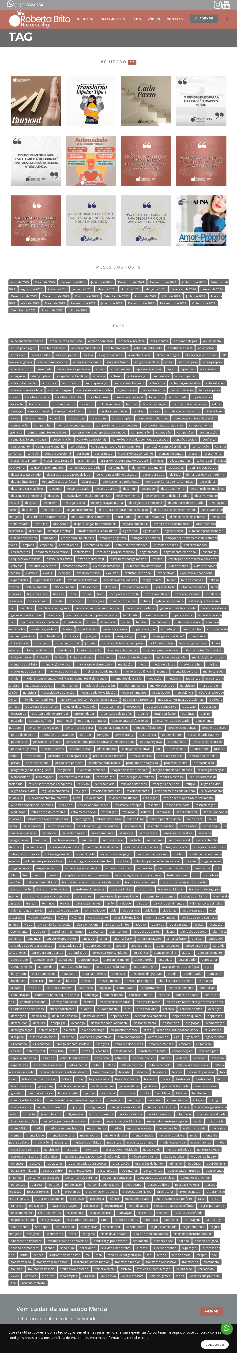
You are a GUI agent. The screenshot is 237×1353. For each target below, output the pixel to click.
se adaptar (42, 1227)
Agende (203, 18)
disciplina (40, 524)
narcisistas (91, 1149)
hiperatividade (182, 615)
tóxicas (65, 903)
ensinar (16, 1051)
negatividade (161, 693)
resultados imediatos (81, 1220)
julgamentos (75, 1114)
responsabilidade (177, 805)
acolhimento (19, 932)
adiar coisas (206, 348)
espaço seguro (182, 1051)
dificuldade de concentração (46, 517)
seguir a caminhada (163, 1227)
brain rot (87, 404)
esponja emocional (24, 1058)
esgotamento (149, 552)
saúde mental (20, 1227)
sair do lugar (135, 819)
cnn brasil (33, 988)
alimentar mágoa (168, 355)
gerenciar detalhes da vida (178, 608)
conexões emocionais (91, 439)
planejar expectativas (136, 749)
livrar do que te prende (134, 657)
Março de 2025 (45, 282)
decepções (176, 468)
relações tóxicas (100, 1213)
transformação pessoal (89, 889)
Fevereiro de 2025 (73, 282)
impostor (155, 1100)
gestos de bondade (175, 1086)
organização (121, 1164)
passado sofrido (40, 721)
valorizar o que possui (64, 910)
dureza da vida (158, 1037)
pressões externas (170, 756)
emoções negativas (113, 538)
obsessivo (134, 707)
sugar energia (211, 861)
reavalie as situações (64, 1206)
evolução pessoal (88, 573)
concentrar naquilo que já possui (57, 995)
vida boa (30, 1276)
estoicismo (101, 1058)
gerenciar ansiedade (140, 608)
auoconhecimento (210, 953)
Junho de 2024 (81, 289)
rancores (17, 1206)
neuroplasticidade (179, 1149)
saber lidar (171, 1220)
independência (177, 1100)
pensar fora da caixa (79, 728)
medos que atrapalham (26, 671)
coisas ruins (98, 418)
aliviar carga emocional (200, 355)
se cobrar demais (59, 826)
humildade (108, 622)
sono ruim (67, 1248)
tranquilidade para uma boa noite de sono (90, 882)
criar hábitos (86, 461)
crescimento (213, 454)
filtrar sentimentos (193, 587)
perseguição (73, 1185)
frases (166, 1079)
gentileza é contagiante (54, 608)
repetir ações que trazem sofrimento (188, 798)
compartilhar (43, 425)
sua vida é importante (115, 1248)
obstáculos (18, 714)
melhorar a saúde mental (101, 671)
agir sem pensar (67, 355)
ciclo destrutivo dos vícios (182, 411)
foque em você (99, 1079)
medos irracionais (139, 1128)
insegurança (125, 636)
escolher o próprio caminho (115, 552)
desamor (129, 489)
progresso (64, 770)
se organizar (88, 1227)
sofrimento (140, 1241)
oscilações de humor (149, 1164)
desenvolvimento (127, 496)
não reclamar (117, 1157)
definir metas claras (203, 468)
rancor (215, 1199)
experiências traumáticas (120, 580)
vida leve (151, 910)
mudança (174, 678)
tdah (14, 875)
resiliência (65, 805)
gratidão (17, 1093)
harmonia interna (155, 615)
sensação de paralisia (177, 833)
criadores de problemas (27, 1009)
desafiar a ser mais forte (27, 489)
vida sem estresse (40, 917)
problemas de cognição (142, 763)
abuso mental (212, 341)
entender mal (36, 1051)
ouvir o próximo (165, 714)
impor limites (192, 629)
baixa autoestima (153, 390)
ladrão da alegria (130, 1114)
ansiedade (45, 369)
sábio (24, 1255)
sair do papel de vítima (165, 819)
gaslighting (45, 1086)
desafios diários (106, 489)
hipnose (89, 1093)
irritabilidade (19, 643)
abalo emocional (88, 925)
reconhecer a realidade (74, 777)
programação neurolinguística (31, 770)
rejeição (81, 791)
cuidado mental (108, 1009)
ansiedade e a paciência (74, 369)
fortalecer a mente (187, 594)
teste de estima (177, 875)
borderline (18, 981)
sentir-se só (89, 840)
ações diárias (127, 390)
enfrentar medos (195, 545)
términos (48, 903)
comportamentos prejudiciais (163, 425)
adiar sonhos (118, 932)
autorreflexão (215, 383)
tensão (53, 875)
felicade (124, 1072)
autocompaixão (185, 376)
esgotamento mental (152, 1051)
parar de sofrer (52, 1171)
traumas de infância (194, 896)
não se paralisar (174, 1157)
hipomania (108, 1093)
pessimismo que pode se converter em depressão (100, 742)
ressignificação (205, 805)
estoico (157, 559)
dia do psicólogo (93, 1030)
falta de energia (64, 587)
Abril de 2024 (130, 289)
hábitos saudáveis (188, 622)
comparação (19, 425)
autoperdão (46, 967)
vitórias (76, 917)
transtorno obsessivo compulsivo (47, 896)
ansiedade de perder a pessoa (31, 946)
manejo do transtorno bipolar (167, 1121)
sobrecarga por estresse (110, 1241)
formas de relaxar (157, 594)
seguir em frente (102, 833)
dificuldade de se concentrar (90, 517)
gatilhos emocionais (169, 601)
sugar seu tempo (48, 868)
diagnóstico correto (79, 510)
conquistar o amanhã (50, 447)
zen (13, 1283)
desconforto (171, 1023)
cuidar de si (204, 461)
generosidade (128, 1086)
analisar (197, 939)
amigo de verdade (146, 362)
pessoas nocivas (53, 749)
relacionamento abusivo (27, 341)
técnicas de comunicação (153, 1269)
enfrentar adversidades (131, 545)
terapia (201, 1255)
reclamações (44, 777)
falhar (97, 1065)
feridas (177, 1072)
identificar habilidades (26, 1100)
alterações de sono (194, 932)
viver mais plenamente (161, 917)
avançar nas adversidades (94, 390)
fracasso (150, 1079)
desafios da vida (78, 489)
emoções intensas (161, 1044)
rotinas (145, 812)
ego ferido (130, 531)
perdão (54, 1185)
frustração (76, 601)
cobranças (86, 988)
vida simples (68, 1276)
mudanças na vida (173, 1142)
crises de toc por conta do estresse (124, 461)
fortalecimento (38, 601)
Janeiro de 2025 (101, 282)
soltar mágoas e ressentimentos (89, 861)
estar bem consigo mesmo (128, 559)
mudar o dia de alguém (99, 686)
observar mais (111, 707)
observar (36, 1164)
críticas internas (179, 461)
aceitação (216, 925)
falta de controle (132, 1065)
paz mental (64, 721)
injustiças (90, 636)
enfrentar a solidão (97, 545)
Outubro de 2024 (193, 282)
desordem (50, 503)
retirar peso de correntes (48, 812)
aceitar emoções (117, 348)
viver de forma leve (126, 917)
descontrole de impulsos (207, 489)
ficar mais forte (164, 587)
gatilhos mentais (102, 1086)
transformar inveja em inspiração (184, 882)
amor (168, 362)
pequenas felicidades (148, 728)
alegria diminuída (110, 355)
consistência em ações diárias (166, 447)
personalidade (172, 735)
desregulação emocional (145, 503)
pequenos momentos (195, 1178)
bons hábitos (38, 404)
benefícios (156, 397)
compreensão (140, 432)
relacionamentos (138, 791)
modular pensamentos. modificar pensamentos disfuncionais (66, 678)
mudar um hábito (132, 686)
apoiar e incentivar (148, 369)
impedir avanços (144, 629)
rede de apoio (138, 1206)
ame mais (34, 939)
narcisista (29, 693)
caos (91, 411)
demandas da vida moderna (205, 475)
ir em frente (197, 636)
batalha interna (98, 397)
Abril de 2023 (30, 303)
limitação (43, 657)
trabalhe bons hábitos (41, 882)
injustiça (76, 1107)
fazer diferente (103, 1072)
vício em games (160, 1276)
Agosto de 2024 (31, 289)
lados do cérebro (101, 1114)
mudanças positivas (38, 686)
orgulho (143, 714)
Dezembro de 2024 (131, 282)
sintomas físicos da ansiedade (68, 1241)
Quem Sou (84, 19)
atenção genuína (165, 953)
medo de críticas (164, 664)
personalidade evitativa (203, 735)
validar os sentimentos (169, 903)
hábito (125, 622)
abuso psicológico (23, 348)
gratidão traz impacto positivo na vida (91, 615)
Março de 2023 (55, 303)
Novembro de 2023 (56, 296)
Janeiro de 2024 (212, 289)
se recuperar (111, 1227)
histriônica (128, 1093)
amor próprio (187, 362)
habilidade (130, 615)
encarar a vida (68, 545)
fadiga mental (152, 580)
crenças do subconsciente (135, 454)
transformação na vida (52, 889)
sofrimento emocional (152, 854)
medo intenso (96, 1128)
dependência (119, 1016)
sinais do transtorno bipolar (192, 1234)
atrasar (187, 953)
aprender (187, 369)
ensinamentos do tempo (52, 552)
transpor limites (121, 889)
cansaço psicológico (68, 411)
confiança (209, 439)
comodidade (125, 988)
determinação (50, 510)
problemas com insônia (104, 763)
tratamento (211, 1262)
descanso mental (145, 1023)
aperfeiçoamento (98, 946)
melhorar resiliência (137, 671)
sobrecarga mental (57, 854)
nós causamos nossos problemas (180, 700)
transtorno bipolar (170, 889)
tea (25, 875)
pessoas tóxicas (80, 749)
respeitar (153, 805)
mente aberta (89, 1135)
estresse (16, 566)
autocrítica (49, 383)
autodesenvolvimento (129, 383)
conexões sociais (185, 439)
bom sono (214, 974)
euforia (165, 1058)
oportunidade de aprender (50, 714)
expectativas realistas (48, 1065)
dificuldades (124, 517)
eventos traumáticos (106, 566)
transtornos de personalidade (118, 896)
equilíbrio (57, 1051)
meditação (125, 664)
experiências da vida (47, 580)
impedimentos (88, 629)
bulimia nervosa (109, 404)
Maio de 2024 (107, 289)
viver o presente (132, 1276)
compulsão (163, 432)
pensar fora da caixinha (81, 1178)
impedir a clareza (115, 629)
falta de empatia (37, 587)
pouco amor (200, 749)
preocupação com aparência (67, 756)
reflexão (83, 784)
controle (33, 454)
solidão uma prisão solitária (43, 861)
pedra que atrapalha (92, 721)
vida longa (170, 910)
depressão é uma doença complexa (169, 482)
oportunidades (84, 714)
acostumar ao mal (180, 348)
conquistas (78, 447)
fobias (87, 594)
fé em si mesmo (21, 1086)
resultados (18, 812)
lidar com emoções (24, 1121)
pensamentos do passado (172, 721)
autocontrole (143, 960)
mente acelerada (115, 1135)
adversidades (41, 355)
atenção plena (41, 376)
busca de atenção (155, 404)
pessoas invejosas (187, 1185)
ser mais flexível (179, 840)
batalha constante (37, 397)
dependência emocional (150, 1016)
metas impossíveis (171, 1135)
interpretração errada (160, 1107)
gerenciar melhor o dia (26, 615)
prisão (15, 763)
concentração (62, 439)
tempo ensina (181, 1255)
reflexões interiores (133, 784)
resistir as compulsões (93, 805)
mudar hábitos (68, 686)
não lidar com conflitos (38, 700)
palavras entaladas (23, 1171)
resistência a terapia (127, 805)
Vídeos (154, 19)
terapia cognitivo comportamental (138, 875)
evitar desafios (178, 566)
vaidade (125, 903)
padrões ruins (216, 1164)
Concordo (214, 1345)
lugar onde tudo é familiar (123, 1121)
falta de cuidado (160, 1065)
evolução (64, 573)
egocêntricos (41, 1044)
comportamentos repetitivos (47, 432)
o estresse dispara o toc (41, 707)
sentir (72, 1234)
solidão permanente (24, 1248)
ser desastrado (113, 840)
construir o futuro (140, 995)
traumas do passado (74, 1269)
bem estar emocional (129, 397)
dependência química (187, 1016)
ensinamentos (20, 552)
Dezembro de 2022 (141, 303)
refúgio (190, 784)
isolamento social (67, 643)
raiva (201, 1199)
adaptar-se (96, 932)
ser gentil (89, 1234)
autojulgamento (21, 967)
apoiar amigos (120, 369)
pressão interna (141, 756)
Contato (175, 19)
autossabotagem (59, 390)
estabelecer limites (59, 559)
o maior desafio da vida (80, 707)
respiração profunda (189, 1213)
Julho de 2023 (171, 296)
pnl (158, 749)
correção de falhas (64, 1002)
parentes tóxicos (80, 1171)
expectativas (166, 573)
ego (176, 1037)
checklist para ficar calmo (175, 981)
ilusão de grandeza (43, 629)
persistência (148, 735)
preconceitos (33, 756)
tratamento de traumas (159, 896)
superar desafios (164, 1248)
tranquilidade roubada (140, 882)
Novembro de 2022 (173, 303)
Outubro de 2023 (86, 296)
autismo (116, 376)
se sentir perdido (74, 833)
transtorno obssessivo (161, 1262)
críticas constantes (62, 1009)
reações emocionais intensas (172, 770)
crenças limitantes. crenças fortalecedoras (194, 1002)
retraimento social (83, 812)
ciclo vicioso (214, 411)
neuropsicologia (208, 1149)
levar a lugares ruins (192, 643)
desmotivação (214, 1023)
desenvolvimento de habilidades (167, 496)
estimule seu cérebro (74, 1058)
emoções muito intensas (77, 538)
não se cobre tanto (144, 1157)
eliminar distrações (24, 538)
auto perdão (19, 960)
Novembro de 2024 (163, 282)
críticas (158, 461)
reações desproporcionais (129, 770)
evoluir (47, 573)
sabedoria (163, 812)
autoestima (157, 383)
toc (196, 875)
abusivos (158, 925)
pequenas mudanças (182, 728)
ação (208, 967)
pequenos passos (214, 728)
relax (76, 798)
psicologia (97, 1199)
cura (127, 1009)
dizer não (35, 531)
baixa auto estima (44, 974)
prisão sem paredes (68, 763)
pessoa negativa (151, 742)
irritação (29, 1114)
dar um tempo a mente (147, 468)
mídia (220, 1142)
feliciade (141, 1072)
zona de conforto (33, 1283)
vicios (15, 1276)
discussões (60, 524)
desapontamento (172, 489)
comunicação (209, 432)
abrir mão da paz (185, 341)
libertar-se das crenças (122, 650)
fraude (58, 601)
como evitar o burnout (153, 418)
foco (100, 594)
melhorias (218, 1128)
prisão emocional (37, 763)
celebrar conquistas (114, 411)
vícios (28, 925)
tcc (218, 868)
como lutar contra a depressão (194, 418)
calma (216, 404)
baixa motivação (182, 390)
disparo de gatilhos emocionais (95, 524)
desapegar (58, 1023)
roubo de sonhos (126, 1220)
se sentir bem (135, 1227)
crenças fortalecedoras (114, 1002)
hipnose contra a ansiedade (39, 622)
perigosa (103, 735)
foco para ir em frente (124, 594)
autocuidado (70, 383)
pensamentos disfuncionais (130, 721)
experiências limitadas (82, 580)
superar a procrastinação (82, 868)
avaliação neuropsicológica (180, 967)
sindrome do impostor (64, 847)
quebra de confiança (91, 770)
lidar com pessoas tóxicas (161, 650)
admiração (18, 355)
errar (73, 1051)
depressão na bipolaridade (120, 482)
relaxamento (94, 798)
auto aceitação (137, 376)
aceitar (198, 925)
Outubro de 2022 (203, 303)
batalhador (69, 974)
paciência (188, 714)
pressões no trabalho (202, 756)
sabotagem (82, 819)
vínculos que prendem (205, 1276)
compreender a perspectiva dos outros (98, 432)
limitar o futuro (21, 657)
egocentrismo (174, 531)
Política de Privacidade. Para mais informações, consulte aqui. (101, 1337)
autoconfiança (88, 960)
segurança (126, 833)
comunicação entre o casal (29, 439)
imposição (135, 1100)
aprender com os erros (47, 953)
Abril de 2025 (20, 282)
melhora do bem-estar (64, 671)
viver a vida (108, 1276)
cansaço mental (38, 411)
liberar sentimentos (39, 650)
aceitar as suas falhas (85, 348)
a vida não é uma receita (54, 925)
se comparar (132, 826)
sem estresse (148, 833)
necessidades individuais (120, 1149)
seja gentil (33, 1234)
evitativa (31, 573)
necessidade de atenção (58, 693)
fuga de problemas (122, 601)
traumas (16, 1269)
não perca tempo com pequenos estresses (88, 700)
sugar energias (21, 868)
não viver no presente (137, 700)
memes (162, 671)
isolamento (41, 643)
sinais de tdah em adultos (150, 1234)
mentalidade (35, 1135)
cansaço (16, 411)
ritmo (105, 1220)
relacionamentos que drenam (175, 791)
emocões (49, 538)
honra (91, 622)
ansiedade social (69, 946)
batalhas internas (94, 974)
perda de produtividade (57, 735)
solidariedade (163, 1241)
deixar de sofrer (94, 1016)
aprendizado (209, 369)
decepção (215, 1009)
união (110, 903)
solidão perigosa (206, 1241)
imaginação (114, 1100)
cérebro (168, 1009)
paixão (205, 714)
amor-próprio (212, 362)
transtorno (145, 889)
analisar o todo (21, 369)
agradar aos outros (146, 932)
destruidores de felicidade (185, 503)
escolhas (102, 1051)
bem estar (118, 974)
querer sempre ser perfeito (173, 1199)
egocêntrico (19, 1044)
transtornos (83, 896)
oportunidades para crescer (87, 1164)
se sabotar (49, 833)
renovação (150, 798)
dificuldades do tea (151, 517)
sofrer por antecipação (116, 854)
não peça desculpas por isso (83, 1157)
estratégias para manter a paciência (192, 559)
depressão (89, 482)
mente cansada (213, 671)
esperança (210, 552)
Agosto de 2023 (145, 296)
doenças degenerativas (95, 1037)
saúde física (195, 819)
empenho (46, 545)
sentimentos (54, 1234)
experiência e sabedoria (196, 573)
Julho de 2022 (78, 310)
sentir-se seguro (64, 840)
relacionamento (21, 1213)
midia (15, 678)
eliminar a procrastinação (206, 531)
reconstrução (105, 777)
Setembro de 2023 (116, 296)
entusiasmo (82, 552)
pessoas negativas (23, 749)
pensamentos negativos (43, 728)
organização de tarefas (116, 714)
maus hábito (19, 1128)
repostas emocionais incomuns (32, 805)
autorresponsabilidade (26, 390)
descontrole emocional (26, 496)
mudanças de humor (141, 1142)
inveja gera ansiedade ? (168, 636)
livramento (106, 657)
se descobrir (188, 826)
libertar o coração (89, 650)
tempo (38, 875)
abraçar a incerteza (132, 341)
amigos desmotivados (61, 939)
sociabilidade (85, 854)
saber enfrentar (187, 812)
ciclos (15, 418)
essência (48, 1058)
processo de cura (176, 763)
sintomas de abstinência (102, 847)
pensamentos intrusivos (184, 1171)
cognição (56, 418)
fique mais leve (37, 594)
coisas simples (122, 418)
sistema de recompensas (141, 847)
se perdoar (210, 826)
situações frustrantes (25, 854)
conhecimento (20, 447)
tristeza (31, 903)
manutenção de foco (57, 664)
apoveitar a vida (196, 946)
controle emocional (58, 454)
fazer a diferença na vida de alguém (63, 1072)
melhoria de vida (194, 1128)
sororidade (87, 1248)
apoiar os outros (168, 946)
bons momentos (64, 404)
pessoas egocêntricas (207, 742)
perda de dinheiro (23, 735)
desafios (55, 489)
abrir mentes (159, 341)
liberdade (64, 650)
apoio (171, 369)
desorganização (74, 503)
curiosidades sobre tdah (85, 468)
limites (59, 657)
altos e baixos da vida (52, 362)
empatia (28, 545)
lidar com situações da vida (203, 650)
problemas (72, 1192)
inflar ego (71, 636)
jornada (90, 643)
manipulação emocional (208, 657)
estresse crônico (143, 1058)
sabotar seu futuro (108, 819)
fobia (73, 594)
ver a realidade (95, 910)
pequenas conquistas (113, 728)
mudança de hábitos (87, 1142)
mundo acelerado (162, 686)
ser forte (135, 840)
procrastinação (204, 763)
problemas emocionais (101, 1192)
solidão (178, 854)
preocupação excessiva (108, 756)
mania (197, 1121)
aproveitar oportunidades (109, 953)
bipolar (173, 974)
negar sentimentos (133, 693)
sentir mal (40, 840)
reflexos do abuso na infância (174, 1206)
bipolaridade (178, 397)
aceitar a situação (53, 348)
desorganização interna (107, 503)
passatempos (107, 1171)
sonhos (49, 1248)
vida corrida (131, 910)
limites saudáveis (81, 657)
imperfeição (169, 629)
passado (17, 721)
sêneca (38, 1255)
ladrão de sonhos (161, 643)
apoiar (100, 369)
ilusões (67, 629)
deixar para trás (153, 475)
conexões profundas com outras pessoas (140, 439)
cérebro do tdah (191, 1009)
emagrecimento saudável (73, 1044)
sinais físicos (35, 847)
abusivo (140, 925)
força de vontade (126, 1079)
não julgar (50, 1157)
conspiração (200, 447)
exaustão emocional (137, 573)
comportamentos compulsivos (116, 425)
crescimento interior (24, 461)
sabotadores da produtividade (48, 819)
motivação (154, 678)
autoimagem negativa (185, 383)
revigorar (129, 812)
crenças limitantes (171, 454)
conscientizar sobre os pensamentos (115, 447)
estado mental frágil (91, 559)
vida (114, 910)
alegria (88, 355)
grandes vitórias (205, 1086)
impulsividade (49, 636)
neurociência (184, 693)
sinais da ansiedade (114, 1234)
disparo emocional (135, 524)
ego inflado (150, 531)
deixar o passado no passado (116, 475)
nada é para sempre (24, 1149)
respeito (163, 1213)
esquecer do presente (26, 559)
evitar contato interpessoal (144, 566)
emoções (102, 1044)
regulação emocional (55, 791)
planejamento (106, 749)
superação (145, 868)
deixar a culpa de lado (26, 475)
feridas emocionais (135, 587)
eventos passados (75, 566)
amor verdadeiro (149, 939)
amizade (88, 939)
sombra (122, 861)
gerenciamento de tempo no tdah (97, 608)
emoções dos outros (129, 1044)
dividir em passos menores (172, 524)
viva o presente (97, 917)
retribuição (109, 812)
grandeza (54, 615)
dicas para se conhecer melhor (174, 510)
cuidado (85, 1009)
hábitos (141, 622)
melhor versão (167, 1128)
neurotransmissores (24, 1157)
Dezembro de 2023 (24, 296)
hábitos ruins (161, 622)
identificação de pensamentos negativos (74, 1100)
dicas (147, 1030)
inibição (198, 1100)
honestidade (72, 622)
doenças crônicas (59, 531)
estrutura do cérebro (42, 566)
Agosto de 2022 (52, 310)
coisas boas (76, 418)
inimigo (215, 1100)
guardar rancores (40, 1093)
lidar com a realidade (211, 1114)
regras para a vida (23, 791)
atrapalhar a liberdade (72, 376)
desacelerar (207, 482)
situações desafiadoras (209, 847)
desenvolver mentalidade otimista (87, 496)
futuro (146, 601)
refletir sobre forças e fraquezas (50, 784)
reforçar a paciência (166, 784)
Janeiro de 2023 (111, 303)
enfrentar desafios (165, 545)
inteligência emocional (125, 1107)
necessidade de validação (98, 693)
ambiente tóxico (117, 362)
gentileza (27, 608)
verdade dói (206, 1269)
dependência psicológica (59, 482)
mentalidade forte (185, 671)
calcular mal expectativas (189, 404)
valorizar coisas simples (206, 903)
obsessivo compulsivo (162, 707)
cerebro (138, 411)
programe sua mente (50, 1199)
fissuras (58, 594)
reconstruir (91, 1206)
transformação (21, 889)
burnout (131, 404)
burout (70, 981)
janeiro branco (51, 1114)
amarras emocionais (87, 362)
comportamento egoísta (74, 425)
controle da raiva (187, 995)
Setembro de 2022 (23, 310)
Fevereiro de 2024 (184, 289)
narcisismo (187, 686)
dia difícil (69, 1030)
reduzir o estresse (172, 777)
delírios (175, 475)
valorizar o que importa (27, 910)
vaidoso (142, 903)
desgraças (192, 1023)
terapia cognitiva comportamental (86, 875)
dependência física (23, 482)
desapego (148, 489)
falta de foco (89, 587)
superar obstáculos (118, 868)
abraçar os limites (117, 925)
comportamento (151, 988)
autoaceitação (43, 960)
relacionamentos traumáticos (47, 798)
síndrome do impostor (173, 868)
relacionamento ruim (106, 791)
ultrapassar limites (88, 903)
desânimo (28, 510)
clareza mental (34, 418)
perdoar (85, 735)
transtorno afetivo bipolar (91, 1262)
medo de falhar (191, 664)
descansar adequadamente (109, 1023)
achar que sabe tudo (148, 348)
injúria (106, 636)
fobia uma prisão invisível (39, 1079)
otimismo (175, 1164)
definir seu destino (64, 1016)
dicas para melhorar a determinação (123, 510)
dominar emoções (129, 1037)
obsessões (209, 707)
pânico (114, 1199)
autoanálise (161, 376)
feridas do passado (201, 1072)
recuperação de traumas (137, 777)
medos (212, 664)
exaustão (112, 573)
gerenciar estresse (214, 608)
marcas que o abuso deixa (94, 664)
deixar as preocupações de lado (68, 475)
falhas (171, 580)
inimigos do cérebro (51, 1107)
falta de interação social (193, 1065)
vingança (89, 1276)
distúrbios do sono (42, 1037)
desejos (53, 496)
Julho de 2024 (57, 289)
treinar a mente (104, 1269)
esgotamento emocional (180, 552)
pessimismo (19, 742)
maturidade (215, 1121)
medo (143, 664)
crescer (194, 454)
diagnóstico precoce (124, 1030)
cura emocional (146, 1009)
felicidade (110, 587)
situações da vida (175, 847)
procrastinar (165, 1192)
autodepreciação (97, 383)
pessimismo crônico (46, 742)
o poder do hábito (203, 1157)
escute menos (123, 1051)
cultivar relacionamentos (46, 468)
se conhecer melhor (160, 826)
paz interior (129, 1171)
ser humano (155, 840)
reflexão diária (104, 784)
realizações (36, 1206)
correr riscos (103, 454)
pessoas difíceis (158, 1185)
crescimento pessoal (58, 461)
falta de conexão (192, 580)
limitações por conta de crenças (64, 1121)
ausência (99, 376)
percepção (18, 1185)
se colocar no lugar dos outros (97, 826)
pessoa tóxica (177, 742)
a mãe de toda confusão (65, 341)
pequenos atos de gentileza (156, 1178)
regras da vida (210, 784)
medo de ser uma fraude (64, 1128)
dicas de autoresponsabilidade (178, 1030)
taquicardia (202, 868)
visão (61, 917)
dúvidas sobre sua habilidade (97, 531)
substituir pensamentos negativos (156, 861)
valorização (184, 1269)
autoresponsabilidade (75, 967)
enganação (203, 1044)
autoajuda (66, 960)
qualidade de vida (137, 1199)
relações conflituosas (123, 798)
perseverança (124, 735)
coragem (83, 454)
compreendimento (181, 988)
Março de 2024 (156, 289)
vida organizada (193, 910)
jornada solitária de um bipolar (122, 643)
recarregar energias (211, 770)
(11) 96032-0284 (25, 3)
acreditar (40, 932)
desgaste (31, 503)
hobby (145, 1093)
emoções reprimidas (146, 538)
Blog (136, 19)
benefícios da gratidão (147, 974)
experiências (19, 580)
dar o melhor (117, 468)
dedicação (39, 1016)
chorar (154, 411)
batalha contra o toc (68, 397)
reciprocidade (20, 777)
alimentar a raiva (139, 355)
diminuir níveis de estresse (187, 517)
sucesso (190, 861)
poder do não (176, 749)
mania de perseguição (171, 657)
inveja (143, 636)
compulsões (185, 432)
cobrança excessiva (59, 988)
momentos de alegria (127, 678)
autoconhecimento (23, 383)
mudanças (193, 678)
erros (86, 1051)
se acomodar (32, 826)
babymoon (18, 974)
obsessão (189, 707)
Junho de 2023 (195, 296)
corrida (88, 1002)
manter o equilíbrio (24, 664)
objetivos (17, 1164)
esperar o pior (208, 1051)
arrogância (18, 376)
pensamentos (152, 1171)
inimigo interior (21, 1107)
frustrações (96, 601)
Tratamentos (112, 19)
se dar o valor (65, 1227)
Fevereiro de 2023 (83, 303)
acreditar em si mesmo (67, 932)
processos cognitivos (137, 1192)
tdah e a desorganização (124, 1255)
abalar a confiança (100, 341)
